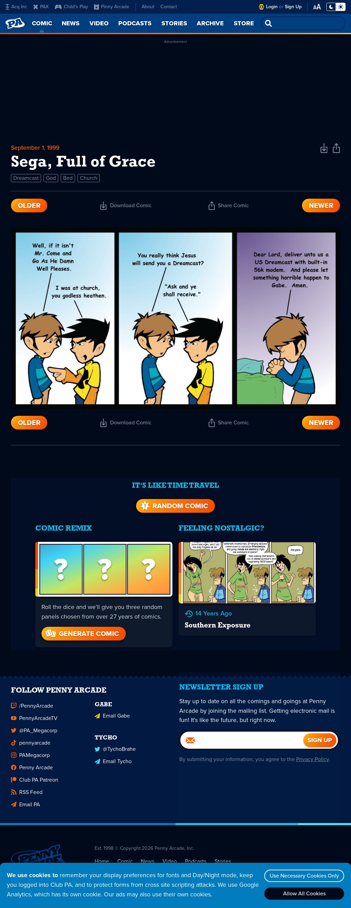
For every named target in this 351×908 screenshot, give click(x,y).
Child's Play (71, 6)
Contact (168, 6)
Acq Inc (16, 6)
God (51, 179)
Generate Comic (80, 629)
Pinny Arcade (111, 6)
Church (88, 179)
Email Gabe (112, 712)
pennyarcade (30, 740)
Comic (125, 858)
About (148, 6)
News (147, 858)
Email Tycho (113, 757)
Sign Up (293, 6)
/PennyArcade (32, 703)
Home (102, 858)
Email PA (25, 801)
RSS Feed (27, 789)
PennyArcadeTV (34, 715)
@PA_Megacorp (34, 727)
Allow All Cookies (303, 893)
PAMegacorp (30, 752)
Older (29, 207)
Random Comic (173, 502)
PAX (41, 6)
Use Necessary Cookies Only (303, 876)
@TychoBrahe (115, 745)
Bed (68, 179)
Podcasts (195, 858)
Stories (223, 858)
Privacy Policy (311, 759)
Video (169, 858)
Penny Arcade (32, 764)
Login (272, 6)
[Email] (241, 740)
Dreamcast (26, 179)
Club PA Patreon (34, 777)
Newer (321, 207)
